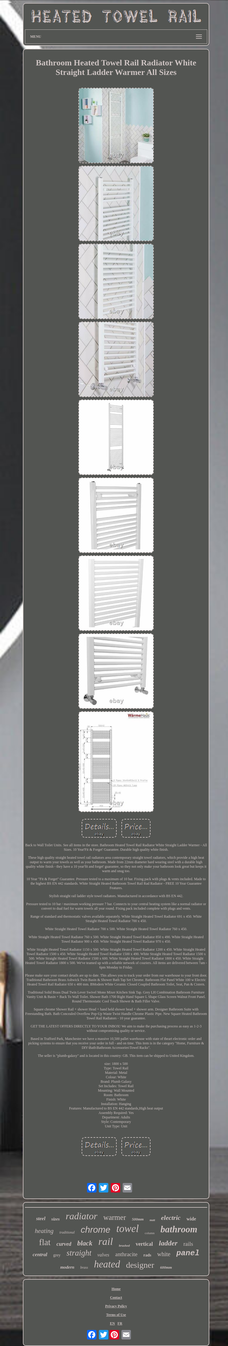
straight (78, 1252)
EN (112, 1323)
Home (116, 1289)
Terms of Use (116, 1315)
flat (45, 1242)
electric (170, 1217)
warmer (114, 1217)
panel (188, 1253)
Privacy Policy (116, 1306)
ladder (168, 1243)
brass (84, 1267)
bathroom (179, 1229)
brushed (124, 1245)
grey (57, 1255)
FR (120, 1323)
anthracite (126, 1254)
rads (147, 1255)
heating (44, 1230)
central (40, 1254)
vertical (144, 1244)
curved (63, 1244)
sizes (55, 1219)
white (163, 1254)
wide (191, 1218)
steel (40, 1218)
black (84, 1243)
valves (103, 1254)
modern (67, 1267)
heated (107, 1264)
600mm (166, 1267)
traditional (67, 1232)
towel (127, 1228)
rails (188, 1244)
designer (140, 1265)
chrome (95, 1229)
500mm (138, 1219)
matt (152, 1220)
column (150, 1233)
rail (105, 1241)
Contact (116, 1297)
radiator (81, 1216)
